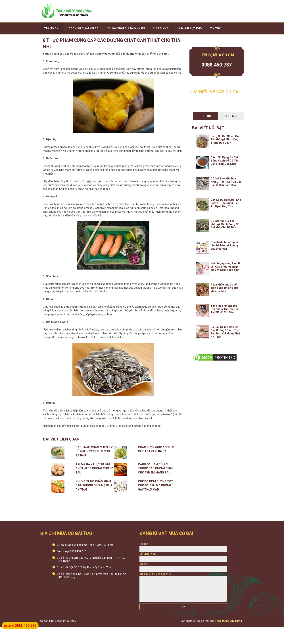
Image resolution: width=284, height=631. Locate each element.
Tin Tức (205, 116)
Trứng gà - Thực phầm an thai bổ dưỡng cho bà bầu (95, 468)
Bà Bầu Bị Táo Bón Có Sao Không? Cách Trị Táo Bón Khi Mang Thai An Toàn (225, 331)
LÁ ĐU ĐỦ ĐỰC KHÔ (189, 28)
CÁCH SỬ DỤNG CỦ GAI (83, 28)
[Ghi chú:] (183, 591)
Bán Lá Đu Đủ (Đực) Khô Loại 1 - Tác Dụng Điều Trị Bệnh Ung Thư (226, 203)
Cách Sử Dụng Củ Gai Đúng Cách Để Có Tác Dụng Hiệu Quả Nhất (225, 160)
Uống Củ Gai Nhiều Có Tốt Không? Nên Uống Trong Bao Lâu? (225, 139)
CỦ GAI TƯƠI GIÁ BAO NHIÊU (126, 28)
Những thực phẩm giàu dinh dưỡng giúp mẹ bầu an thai (94, 485)
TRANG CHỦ (52, 28)
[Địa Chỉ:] (183, 569)
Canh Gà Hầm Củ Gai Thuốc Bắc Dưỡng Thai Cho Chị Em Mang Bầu (155, 468)
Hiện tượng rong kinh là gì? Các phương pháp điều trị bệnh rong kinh (225, 267)
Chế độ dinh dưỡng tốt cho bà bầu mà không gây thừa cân (155, 485)
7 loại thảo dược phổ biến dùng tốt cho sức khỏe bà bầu (224, 288)
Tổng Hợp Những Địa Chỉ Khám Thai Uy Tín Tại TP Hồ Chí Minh (224, 309)
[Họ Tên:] (183, 549)
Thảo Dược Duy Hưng (228, 625)
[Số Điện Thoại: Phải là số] (183, 559)
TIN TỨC (215, 28)
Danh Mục (231, 116)
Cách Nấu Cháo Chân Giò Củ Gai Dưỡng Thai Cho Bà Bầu (94, 451)
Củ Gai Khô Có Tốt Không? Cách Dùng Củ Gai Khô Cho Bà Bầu (225, 224)
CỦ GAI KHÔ (160, 28)
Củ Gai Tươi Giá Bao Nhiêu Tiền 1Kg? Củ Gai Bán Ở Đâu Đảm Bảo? (226, 182)
